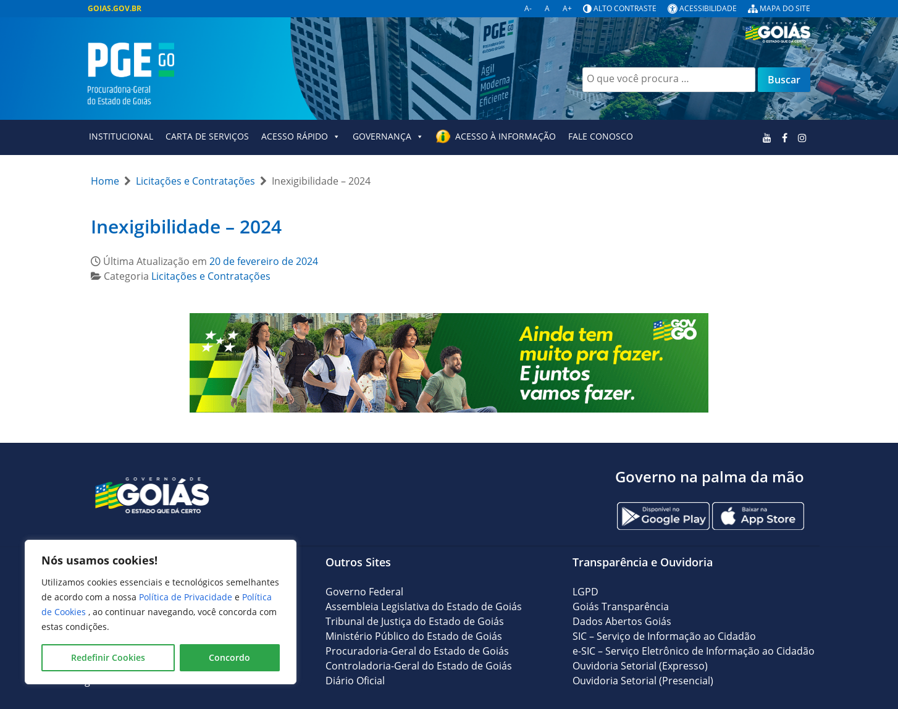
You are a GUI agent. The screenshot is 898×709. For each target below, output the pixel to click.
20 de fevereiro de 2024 (263, 261)
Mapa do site (785, 8)
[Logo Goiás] (782, 29)
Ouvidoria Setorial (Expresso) (640, 666)
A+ (567, 8)
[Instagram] (802, 137)
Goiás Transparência (621, 606)
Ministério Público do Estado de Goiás (413, 636)
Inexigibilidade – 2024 (186, 226)
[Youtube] (767, 137)
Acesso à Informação (505, 136)
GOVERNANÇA (388, 136)
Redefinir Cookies (108, 657)
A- (528, 8)
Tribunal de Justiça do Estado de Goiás (414, 621)
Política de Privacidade (187, 597)
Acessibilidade (708, 8)
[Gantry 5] (152, 494)
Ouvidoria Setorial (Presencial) (643, 680)
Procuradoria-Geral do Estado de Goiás (417, 651)
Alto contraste (625, 8)
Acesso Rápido (300, 136)
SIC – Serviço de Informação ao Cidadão (664, 636)
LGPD (585, 591)
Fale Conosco (600, 136)
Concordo (229, 657)
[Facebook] (784, 137)
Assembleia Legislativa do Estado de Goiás (423, 606)
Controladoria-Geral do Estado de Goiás (418, 666)
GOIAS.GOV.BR (114, 8)
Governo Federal (364, 591)
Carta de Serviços (207, 136)
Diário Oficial (355, 680)
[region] (160, 612)
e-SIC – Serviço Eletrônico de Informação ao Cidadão (694, 651)
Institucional (121, 136)
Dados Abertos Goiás (622, 621)
